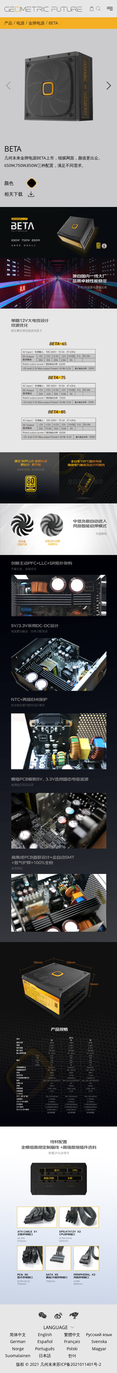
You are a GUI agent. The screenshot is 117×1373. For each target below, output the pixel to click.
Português (45, 1348)
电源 (20, 23)
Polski (72, 1348)
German (18, 1341)
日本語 (45, 1355)
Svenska (99, 1341)
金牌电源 (36, 23)
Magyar (99, 1348)
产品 (8, 23)
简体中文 (18, 1334)
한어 (72, 1355)
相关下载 (13, 194)
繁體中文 (72, 1334)
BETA (53, 23)
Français (72, 1341)
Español (45, 1341)
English (45, 1334)
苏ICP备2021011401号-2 (78, 1364)
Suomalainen (17, 1355)
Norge (18, 1348)
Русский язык (99, 1334)
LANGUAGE (55, 1327)
